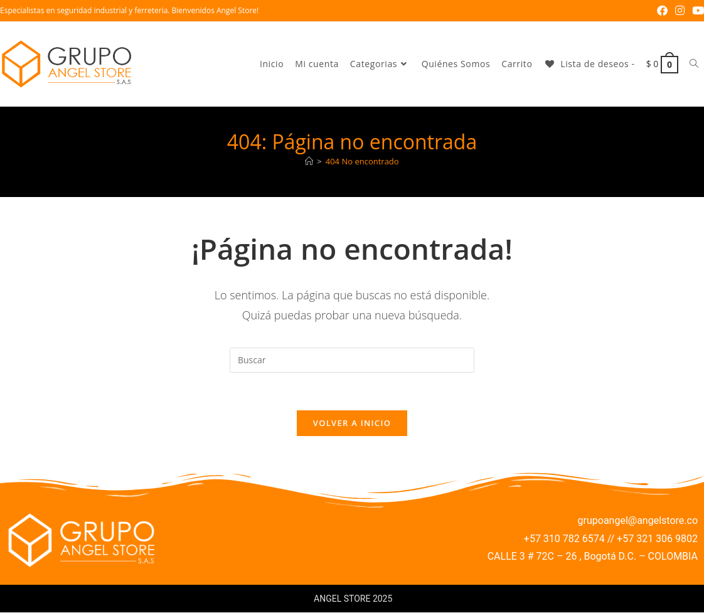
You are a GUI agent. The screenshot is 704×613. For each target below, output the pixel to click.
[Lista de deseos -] (589, 64)
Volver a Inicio (352, 423)
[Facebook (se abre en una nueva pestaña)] (662, 10)
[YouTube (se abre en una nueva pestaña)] (696, 10)
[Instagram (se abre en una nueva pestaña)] (679, 10)
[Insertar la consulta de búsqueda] (352, 360)
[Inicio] (309, 161)
